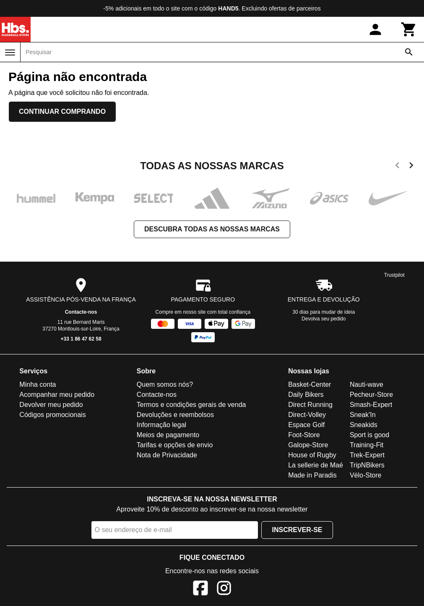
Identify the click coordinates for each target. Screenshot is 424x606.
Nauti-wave (366, 384)
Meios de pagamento (168, 434)
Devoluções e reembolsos (175, 414)
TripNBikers (367, 465)
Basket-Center (309, 384)
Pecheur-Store (371, 394)
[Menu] (10, 52)
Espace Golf (306, 424)
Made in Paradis (312, 475)
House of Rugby (312, 455)
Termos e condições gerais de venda (191, 404)
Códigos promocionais (52, 414)
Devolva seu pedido (324, 319)
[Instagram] (224, 589)
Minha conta (37, 384)
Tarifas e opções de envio (175, 445)
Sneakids (363, 424)
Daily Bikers (305, 394)
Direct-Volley (307, 414)
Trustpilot (394, 275)
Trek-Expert (367, 455)
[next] (411, 166)
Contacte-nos (81, 312)
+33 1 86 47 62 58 (81, 339)
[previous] (397, 166)
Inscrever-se (297, 529)
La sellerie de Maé (315, 465)
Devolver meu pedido (51, 404)
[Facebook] (200, 589)
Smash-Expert (371, 404)
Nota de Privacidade (167, 455)
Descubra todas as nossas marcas (212, 229)
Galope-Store (308, 445)
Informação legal (161, 424)
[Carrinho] (409, 29)
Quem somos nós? (165, 384)
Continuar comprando (62, 111)
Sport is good (369, 434)
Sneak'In (363, 414)
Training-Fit (366, 445)
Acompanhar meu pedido (56, 394)
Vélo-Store (366, 475)
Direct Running (310, 404)
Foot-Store (304, 434)
